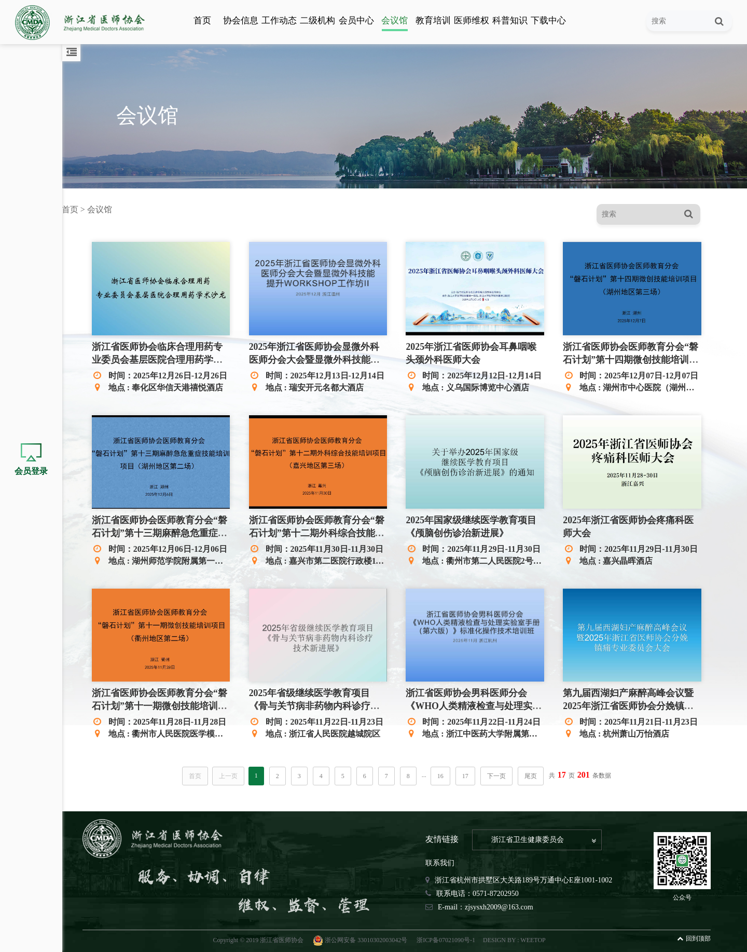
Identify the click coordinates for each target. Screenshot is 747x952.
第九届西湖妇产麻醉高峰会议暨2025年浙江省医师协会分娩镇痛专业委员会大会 (629, 704)
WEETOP (535, 938)
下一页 (499, 774)
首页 (202, 20)
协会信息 (240, 20)
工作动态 (279, 20)
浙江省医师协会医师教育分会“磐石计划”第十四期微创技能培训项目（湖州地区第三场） (632, 360)
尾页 (534, 774)
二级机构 (317, 20)
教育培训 (433, 20)
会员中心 (356, 20)
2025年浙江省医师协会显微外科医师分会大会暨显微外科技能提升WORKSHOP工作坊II (318, 360)
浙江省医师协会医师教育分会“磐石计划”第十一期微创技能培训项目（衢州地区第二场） (165, 704)
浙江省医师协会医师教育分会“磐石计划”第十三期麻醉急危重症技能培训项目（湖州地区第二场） (165, 532)
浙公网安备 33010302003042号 (364, 938)
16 (443, 774)
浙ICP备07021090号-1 (449, 938)
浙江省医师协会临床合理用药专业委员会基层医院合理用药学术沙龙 (163, 360)
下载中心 (548, 20)
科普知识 (510, 20)
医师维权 (471, 20)
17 (468, 774)
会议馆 (394, 20)
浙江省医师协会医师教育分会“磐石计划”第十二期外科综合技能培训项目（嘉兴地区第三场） (321, 532)
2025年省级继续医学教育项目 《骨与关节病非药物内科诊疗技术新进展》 (318, 704)
